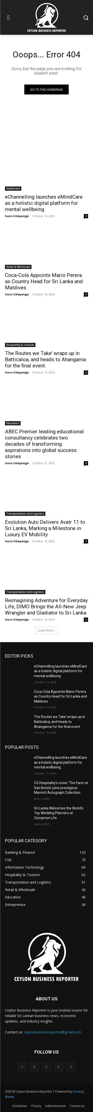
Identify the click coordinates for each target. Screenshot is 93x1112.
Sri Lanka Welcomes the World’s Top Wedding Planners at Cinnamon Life (58, 813)
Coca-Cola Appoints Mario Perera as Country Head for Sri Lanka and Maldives (44, 281)
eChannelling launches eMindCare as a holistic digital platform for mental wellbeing (44, 203)
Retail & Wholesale (18, 266)
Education (12, 423)
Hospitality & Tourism (20, 345)
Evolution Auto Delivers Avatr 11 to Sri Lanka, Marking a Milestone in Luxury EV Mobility (45, 528)
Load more (47, 630)
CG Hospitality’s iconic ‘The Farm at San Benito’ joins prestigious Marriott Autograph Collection (61, 788)
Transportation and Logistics (25, 513)
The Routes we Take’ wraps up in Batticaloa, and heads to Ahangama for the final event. (45, 359)
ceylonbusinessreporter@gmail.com (52, 1032)
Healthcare (13, 188)
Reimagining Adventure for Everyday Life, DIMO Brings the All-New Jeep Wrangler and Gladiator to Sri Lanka (46, 606)
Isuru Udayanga (17, 216)
